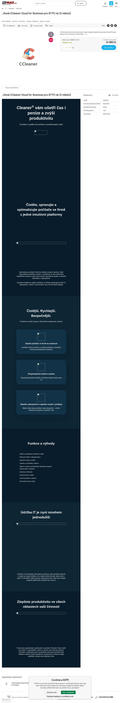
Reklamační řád (60, 668)
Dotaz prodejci (38, 25)
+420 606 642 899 (105, 649)
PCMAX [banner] (10, 3)
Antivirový (19, 8)
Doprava (30, 673)
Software (11, 8)
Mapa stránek (113, 699)
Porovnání (24, 25)
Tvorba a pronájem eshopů (91, 699)
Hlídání (51, 25)
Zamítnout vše (52, 692)
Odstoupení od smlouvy (62, 671)
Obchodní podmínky (34, 668)
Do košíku (108, 47)
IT (5, 8)
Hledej (81, 3)
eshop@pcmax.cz (85, 649)
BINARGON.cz (104, 699)
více (86, 34)
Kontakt (30, 671)
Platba (30, 675)
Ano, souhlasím (68, 692)
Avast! (48, 21)
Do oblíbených (11, 25)
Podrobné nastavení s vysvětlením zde (60, 696)
